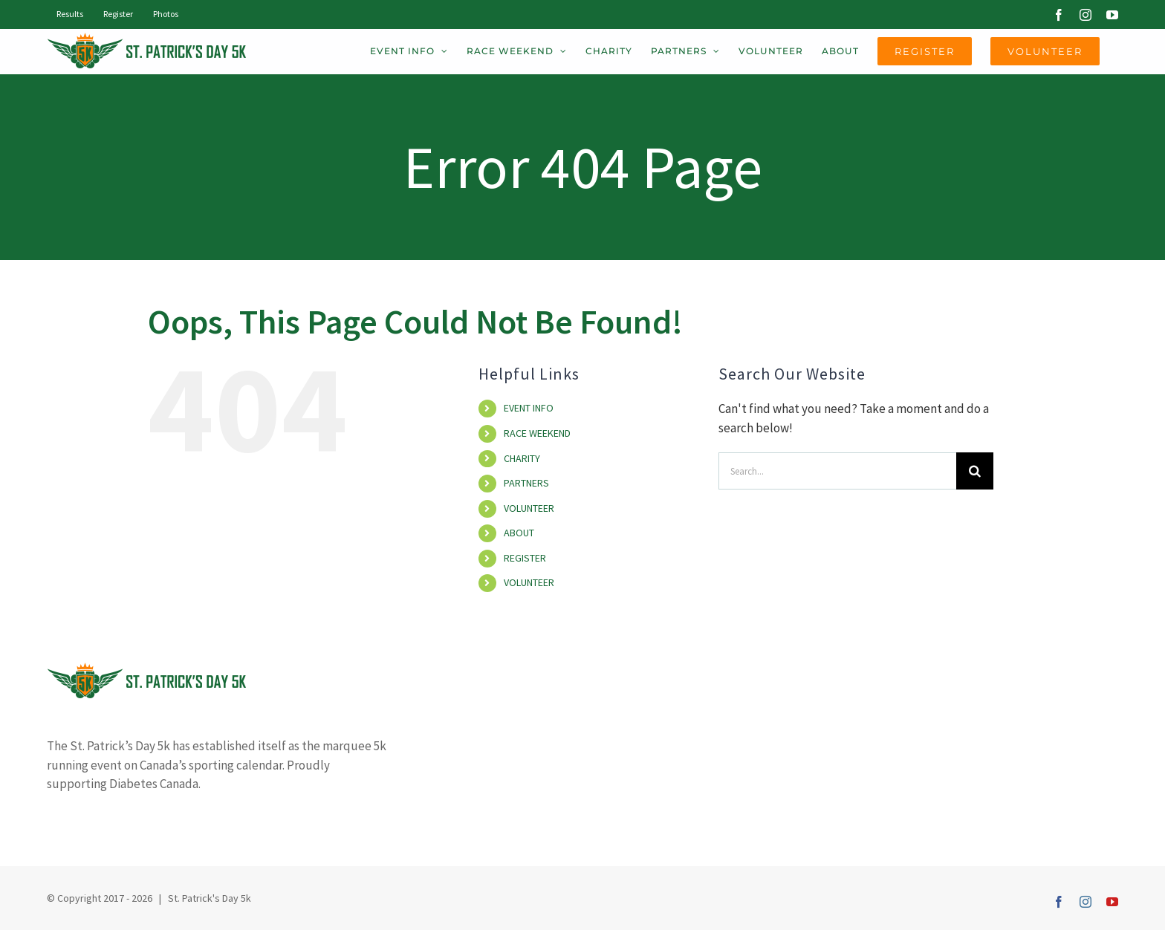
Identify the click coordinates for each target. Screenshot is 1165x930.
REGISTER (525, 558)
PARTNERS (526, 483)
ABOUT (519, 532)
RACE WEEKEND (537, 433)
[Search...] (837, 471)
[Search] (974, 471)
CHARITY (522, 458)
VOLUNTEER (529, 508)
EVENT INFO (529, 407)
